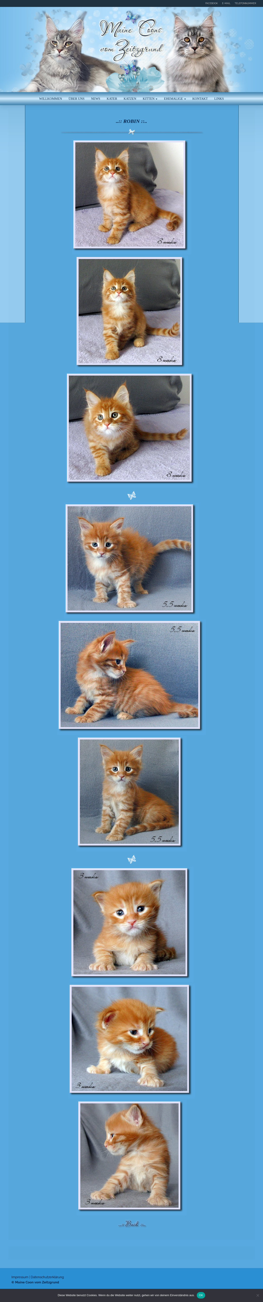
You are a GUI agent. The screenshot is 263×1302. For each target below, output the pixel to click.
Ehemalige (175, 98)
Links (219, 98)
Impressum (19, 1277)
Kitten (150, 98)
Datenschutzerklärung (47, 1277)
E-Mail (226, 3)
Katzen (130, 98)
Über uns (77, 98)
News (95, 98)
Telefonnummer (245, 3)
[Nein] (257, 1295)
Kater (112, 98)
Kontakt (200, 98)
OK (201, 1295)
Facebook (211, 3)
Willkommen (50, 98)
